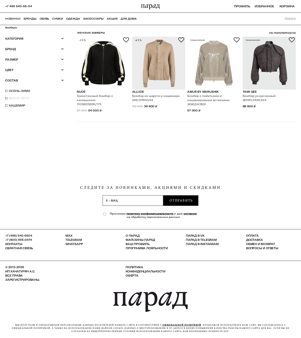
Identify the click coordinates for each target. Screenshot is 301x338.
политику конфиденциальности (150, 213)
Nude (81, 91)
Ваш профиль (138, 244)
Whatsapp (74, 244)
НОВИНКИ (12, 18)
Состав (34, 80)
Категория (34, 38)
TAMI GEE (250, 91)
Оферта (132, 275)
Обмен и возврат (260, 244)
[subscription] (133, 200)
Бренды (30, 18)
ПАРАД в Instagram (202, 244)
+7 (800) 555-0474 (18, 239)
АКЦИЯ (112, 18)
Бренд (34, 49)
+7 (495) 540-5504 (18, 235)
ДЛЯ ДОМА (129, 18)
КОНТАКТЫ (13, 244)
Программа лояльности (147, 248)
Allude (138, 91)
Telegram (73, 239)
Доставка (254, 239)
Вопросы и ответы (262, 248)
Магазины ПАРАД (140, 239)
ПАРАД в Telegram (201, 239)
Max (68, 235)
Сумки (57, 18)
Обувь (44, 18)
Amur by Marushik (203, 91)
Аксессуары (93, 18)
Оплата (252, 235)
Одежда (73, 18)
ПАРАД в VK (195, 235)
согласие (190, 213)
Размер (34, 59)
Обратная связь (19, 248)
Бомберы (11, 27)
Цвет (34, 70)
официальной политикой (181, 325)
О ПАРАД (133, 235)
